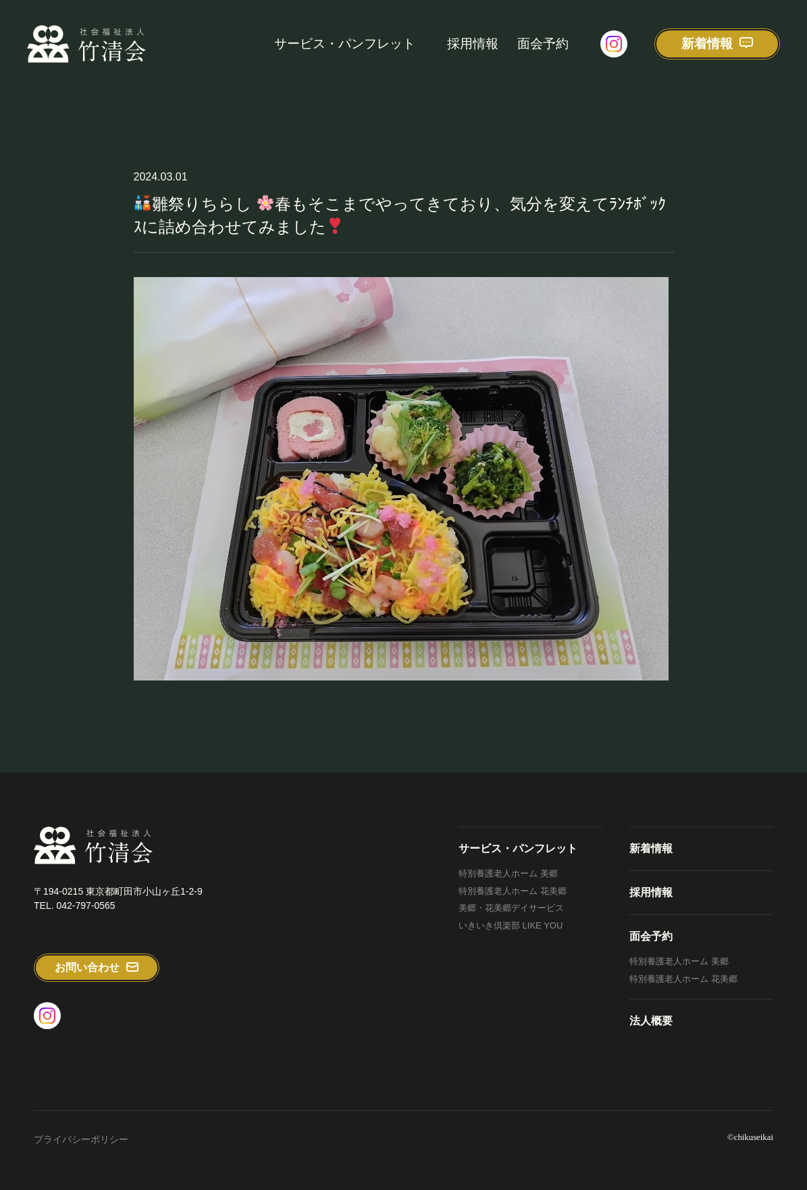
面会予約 (543, 43)
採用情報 (472, 43)
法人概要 (651, 1020)
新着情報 (651, 848)
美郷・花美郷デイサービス (511, 908)
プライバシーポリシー (81, 1139)
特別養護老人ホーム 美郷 (508, 873)
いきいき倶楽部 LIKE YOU (511, 925)
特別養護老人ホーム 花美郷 (513, 891)
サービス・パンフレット (344, 43)
